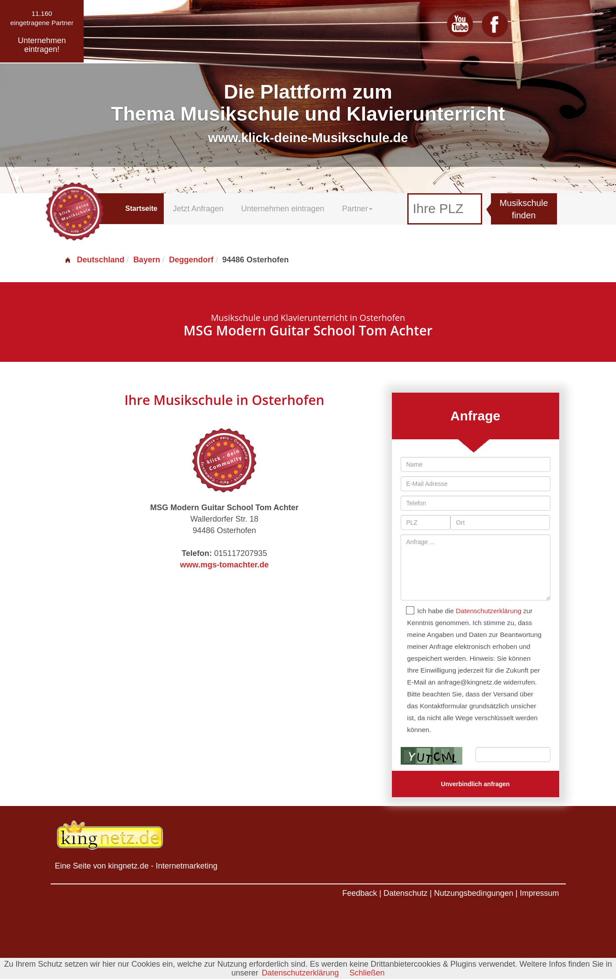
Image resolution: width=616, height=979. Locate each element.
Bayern (146, 259)
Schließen (367, 972)
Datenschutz (406, 893)
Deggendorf (191, 259)
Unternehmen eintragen (283, 208)
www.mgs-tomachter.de (224, 564)
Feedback (359, 893)
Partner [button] (357, 208)
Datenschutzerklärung (488, 611)
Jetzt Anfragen (198, 208)
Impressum (539, 893)
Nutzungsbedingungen (473, 893)
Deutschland (94, 259)
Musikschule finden (524, 209)
